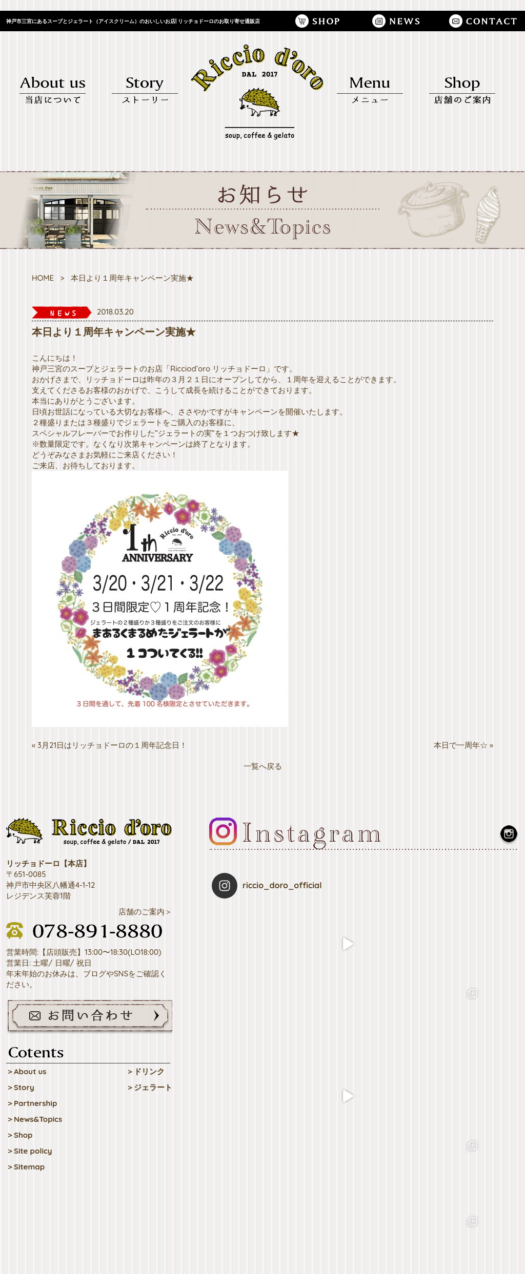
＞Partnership (31, 1103)
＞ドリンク (145, 1071)
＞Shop (19, 1135)
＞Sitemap (25, 1167)
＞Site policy (29, 1151)
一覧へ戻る (263, 766)
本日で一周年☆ (461, 745)
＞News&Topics (34, 1119)
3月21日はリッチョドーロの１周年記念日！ (112, 745)
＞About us (26, 1071)
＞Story (20, 1087)
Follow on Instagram (365, 1072)
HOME (43, 278)
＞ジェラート (149, 1087)
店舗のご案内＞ (145, 911)
